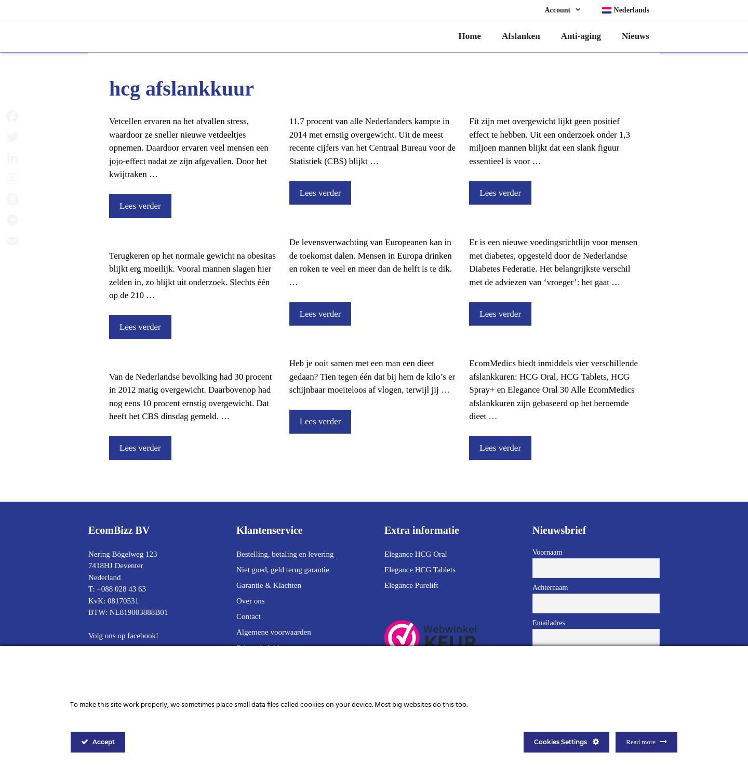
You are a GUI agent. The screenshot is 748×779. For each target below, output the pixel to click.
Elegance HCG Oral (415, 554)
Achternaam (550, 588)
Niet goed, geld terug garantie (282, 570)
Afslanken (521, 36)
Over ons (250, 601)
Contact (248, 616)
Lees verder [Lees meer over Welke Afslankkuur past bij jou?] (500, 448)
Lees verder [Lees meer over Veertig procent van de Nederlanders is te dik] (140, 448)
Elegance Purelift (411, 585)
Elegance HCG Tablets (420, 570)
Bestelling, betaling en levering (284, 554)
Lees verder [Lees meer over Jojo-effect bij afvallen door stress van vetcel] (140, 206)
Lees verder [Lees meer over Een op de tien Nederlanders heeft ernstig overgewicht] (320, 193)
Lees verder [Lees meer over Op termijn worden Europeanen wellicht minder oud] (320, 314)
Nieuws (635, 36)
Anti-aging (581, 36)
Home (470, 36)
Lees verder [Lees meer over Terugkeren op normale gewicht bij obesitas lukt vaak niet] (140, 327)
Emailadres (548, 623)
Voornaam (547, 552)
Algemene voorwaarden (273, 632)
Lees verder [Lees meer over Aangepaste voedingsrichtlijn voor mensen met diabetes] (500, 314)
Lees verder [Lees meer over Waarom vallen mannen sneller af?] (320, 421)
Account (568, 10)
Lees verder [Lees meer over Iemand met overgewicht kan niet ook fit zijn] (500, 193)
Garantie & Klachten (268, 585)
